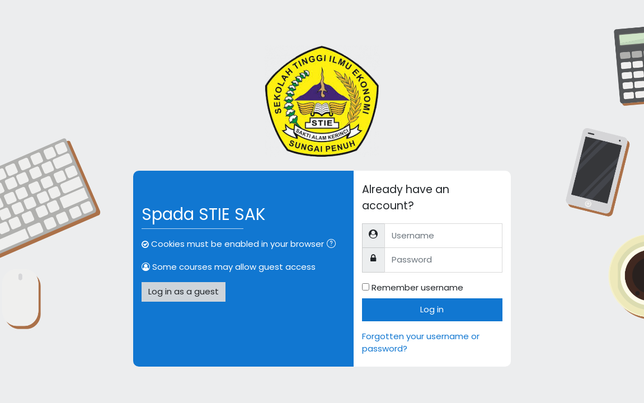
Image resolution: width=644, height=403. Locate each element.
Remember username (417, 287)
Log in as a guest (183, 291)
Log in (432, 309)
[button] (333, 244)
